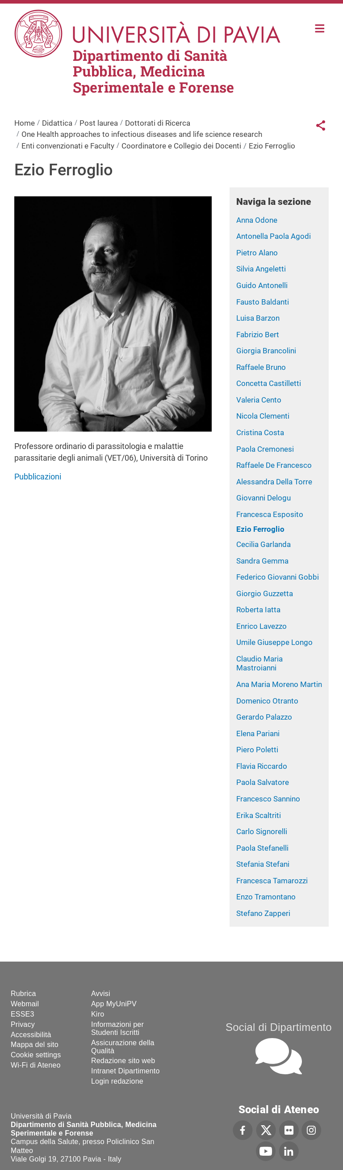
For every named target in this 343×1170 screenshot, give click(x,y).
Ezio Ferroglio (260, 529)
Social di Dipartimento (279, 1027)
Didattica (57, 123)
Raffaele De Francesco (274, 465)
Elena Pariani (258, 733)
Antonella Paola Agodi (273, 236)
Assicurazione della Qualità (123, 1047)
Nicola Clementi (262, 415)
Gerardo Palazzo (264, 716)
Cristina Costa (260, 432)
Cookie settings (36, 1055)
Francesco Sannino (268, 798)
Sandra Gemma (262, 560)
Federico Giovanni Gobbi (277, 576)
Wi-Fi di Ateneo (35, 1065)
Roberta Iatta (258, 609)
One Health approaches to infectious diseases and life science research (141, 134)
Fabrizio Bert (257, 334)
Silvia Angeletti (261, 268)
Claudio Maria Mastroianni (259, 663)
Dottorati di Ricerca (157, 123)
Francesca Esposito (269, 514)
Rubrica (23, 993)
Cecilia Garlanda (263, 544)
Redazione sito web (123, 1060)
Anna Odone (256, 220)
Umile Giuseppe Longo (274, 642)
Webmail (25, 1004)
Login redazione (117, 1081)
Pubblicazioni (37, 476)
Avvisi (100, 993)
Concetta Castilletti (268, 383)
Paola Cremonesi (265, 449)
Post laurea (98, 123)
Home (320, 27)
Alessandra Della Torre (274, 481)
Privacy (23, 1024)
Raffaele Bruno (261, 367)
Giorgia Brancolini (266, 350)
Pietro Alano (257, 252)
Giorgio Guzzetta (264, 593)
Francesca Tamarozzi (272, 880)
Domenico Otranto (267, 700)
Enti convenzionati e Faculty (67, 145)
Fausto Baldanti (262, 301)
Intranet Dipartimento (125, 1071)
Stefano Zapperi (263, 913)
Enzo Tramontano (266, 896)
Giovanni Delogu (263, 497)
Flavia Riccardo (261, 766)
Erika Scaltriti (258, 815)
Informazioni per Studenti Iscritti (117, 1028)
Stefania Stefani (262, 864)
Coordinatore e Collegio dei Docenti (181, 145)
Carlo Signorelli (261, 831)
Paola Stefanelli (262, 848)
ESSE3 (22, 1014)
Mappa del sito (35, 1044)
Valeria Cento (258, 399)
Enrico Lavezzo (261, 626)
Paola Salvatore (262, 782)
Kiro (97, 1014)
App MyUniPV (114, 1004)
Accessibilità (31, 1035)
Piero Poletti (257, 749)
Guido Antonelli (262, 285)
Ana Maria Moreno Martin (279, 684)
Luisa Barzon (258, 318)
